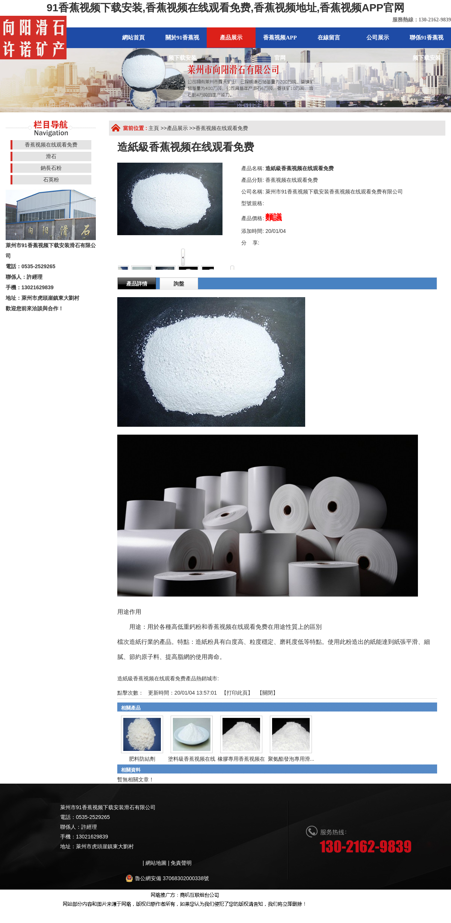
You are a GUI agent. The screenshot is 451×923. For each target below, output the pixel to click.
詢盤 (179, 284)
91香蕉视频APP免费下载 (416, 912)
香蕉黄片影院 (173, 912)
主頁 (153, 128)
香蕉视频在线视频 (47, 912)
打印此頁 (237, 693)
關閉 (267, 693)
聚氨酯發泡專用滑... (291, 759)
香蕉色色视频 (332, 912)
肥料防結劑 (142, 759)
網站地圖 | (158, 863)
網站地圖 (15, 912)
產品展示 (177, 128)
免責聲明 (181, 863)
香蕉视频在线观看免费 (221, 128)
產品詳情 (136, 284)
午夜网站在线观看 (293, 912)
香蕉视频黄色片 (209, 912)
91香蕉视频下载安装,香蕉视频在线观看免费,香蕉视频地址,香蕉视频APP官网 (225, 8)
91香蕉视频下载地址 (132, 912)
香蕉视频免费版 (88, 912)
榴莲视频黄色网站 (250, 912)
